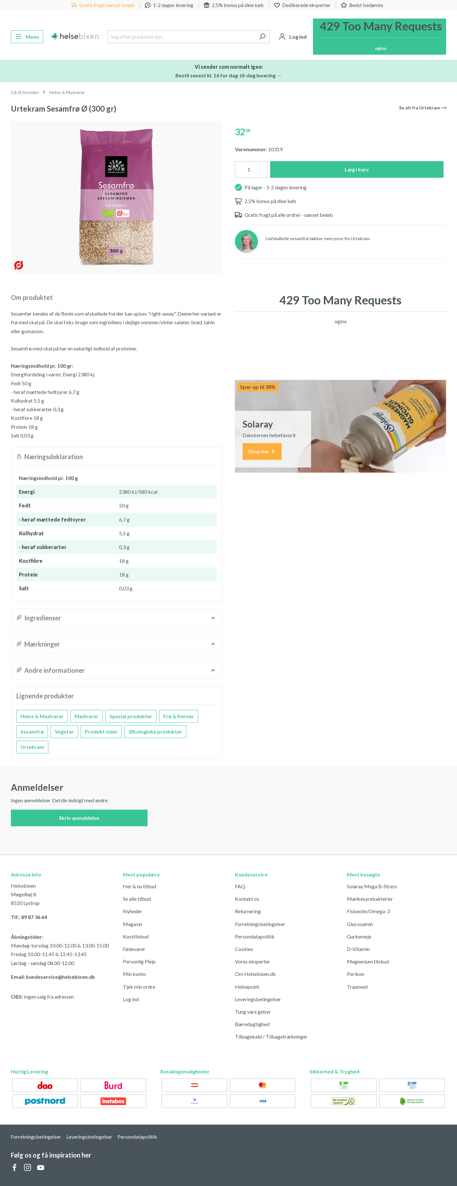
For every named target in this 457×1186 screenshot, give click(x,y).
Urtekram (32, 747)
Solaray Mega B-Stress (372, 886)
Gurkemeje (359, 936)
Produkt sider (101, 731)
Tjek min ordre (139, 987)
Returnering (248, 911)
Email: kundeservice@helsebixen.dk (53, 977)
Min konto (134, 974)
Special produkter (130, 716)
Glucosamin (360, 924)
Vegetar (64, 731)
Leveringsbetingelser (258, 999)
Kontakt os (247, 899)
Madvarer (87, 716)
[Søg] (262, 36)
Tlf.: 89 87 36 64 (29, 917)
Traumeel (357, 987)
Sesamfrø (32, 731)
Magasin (132, 924)
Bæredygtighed (252, 1024)
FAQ (240, 886)
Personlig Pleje (139, 961)
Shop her (262, 451)
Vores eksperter (252, 961)
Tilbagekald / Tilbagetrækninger (271, 1036)
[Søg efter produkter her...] (181, 36)
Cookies (244, 949)
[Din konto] (292, 37)
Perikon (355, 974)
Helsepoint (247, 987)
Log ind (131, 999)
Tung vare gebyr (253, 1012)
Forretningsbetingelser (260, 924)
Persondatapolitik (255, 936)
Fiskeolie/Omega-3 (368, 911)
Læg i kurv (357, 169)
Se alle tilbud (137, 899)
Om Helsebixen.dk (255, 974)
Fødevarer (134, 949)
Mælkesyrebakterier (370, 899)
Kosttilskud (135, 936)
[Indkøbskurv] (379, 37)
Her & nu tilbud (139, 886)
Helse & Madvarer (42, 716)
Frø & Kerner (178, 716)
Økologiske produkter (155, 731)
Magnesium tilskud (368, 961)
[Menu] (27, 36)
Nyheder (132, 911)
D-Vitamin (358, 949)
